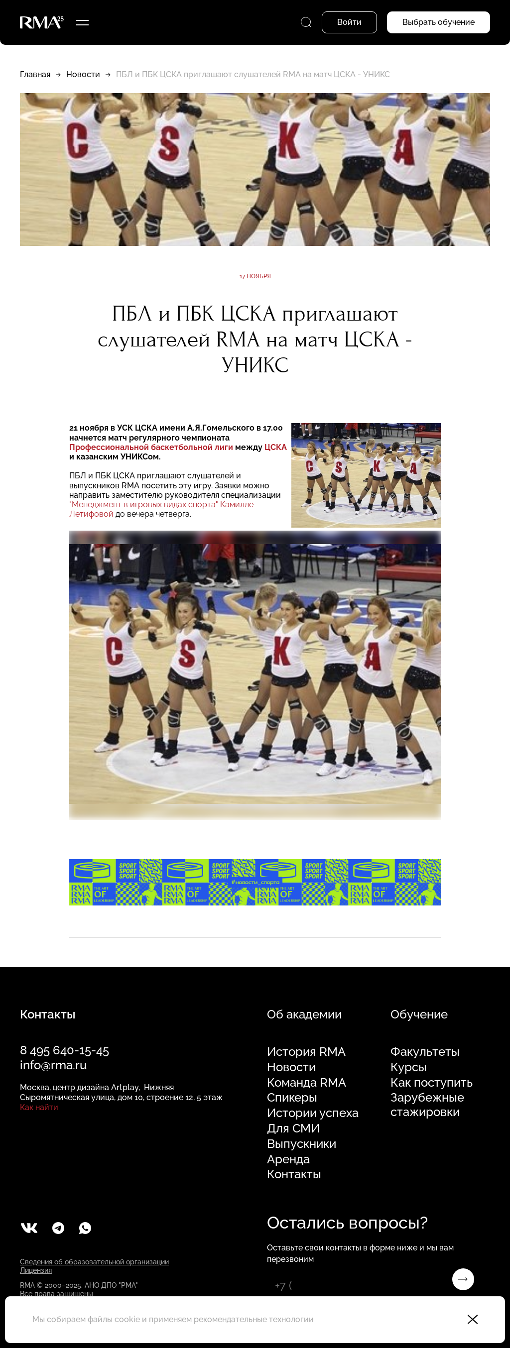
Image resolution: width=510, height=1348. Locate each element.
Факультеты (425, 1052)
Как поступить (431, 1083)
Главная (35, 74)
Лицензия (36, 1270)
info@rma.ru (53, 1065)
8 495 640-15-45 (64, 1050)
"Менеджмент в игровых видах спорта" (143, 504)
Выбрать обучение (438, 22)
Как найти (39, 1107)
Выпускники (301, 1144)
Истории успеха (313, 1113)
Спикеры (292, 1098)
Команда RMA (306, 1083)
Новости (83, 74)
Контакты (294, 1174)
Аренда (288, 1159)
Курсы (408, 1067)
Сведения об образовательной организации (94, 1262)
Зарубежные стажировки (427, 1105)
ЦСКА (275, 447)
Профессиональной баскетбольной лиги (151, 447)
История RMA (306, 1052)
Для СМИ (293, 1128)
